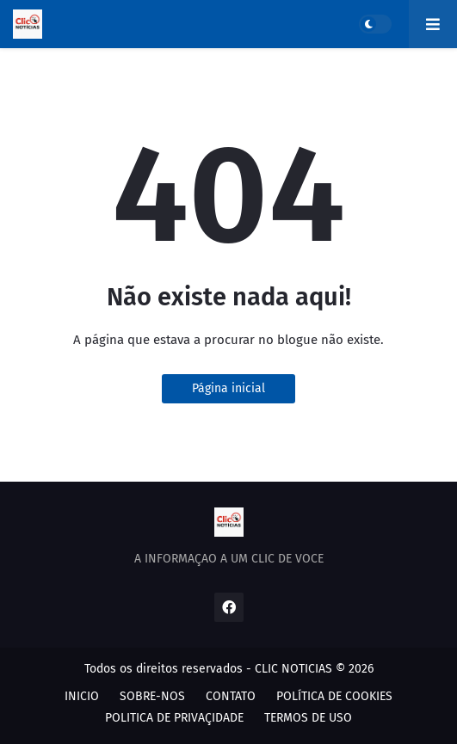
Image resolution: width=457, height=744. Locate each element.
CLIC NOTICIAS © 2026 (314, 668)
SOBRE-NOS (152, 696)
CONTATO (231, 696)
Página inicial (228, 388)
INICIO (82, 696)
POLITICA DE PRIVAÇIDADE (174, 717)
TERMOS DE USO (308, 717)
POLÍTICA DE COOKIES (334, 696)
